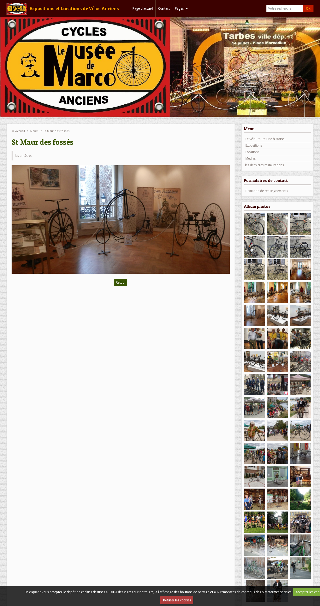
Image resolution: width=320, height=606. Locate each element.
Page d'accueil (142, 8)
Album (34, 131)
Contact (164, 8)
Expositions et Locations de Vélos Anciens (74, 8)
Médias (250, 158)
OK (308, 8)
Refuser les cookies (177, 600)
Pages (179, 8)
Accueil (20, 131)
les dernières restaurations (264, 165)
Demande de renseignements (266, 191)
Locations (252, 152)
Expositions (253, 145)
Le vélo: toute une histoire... (266, 139)
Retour (121, 282)
